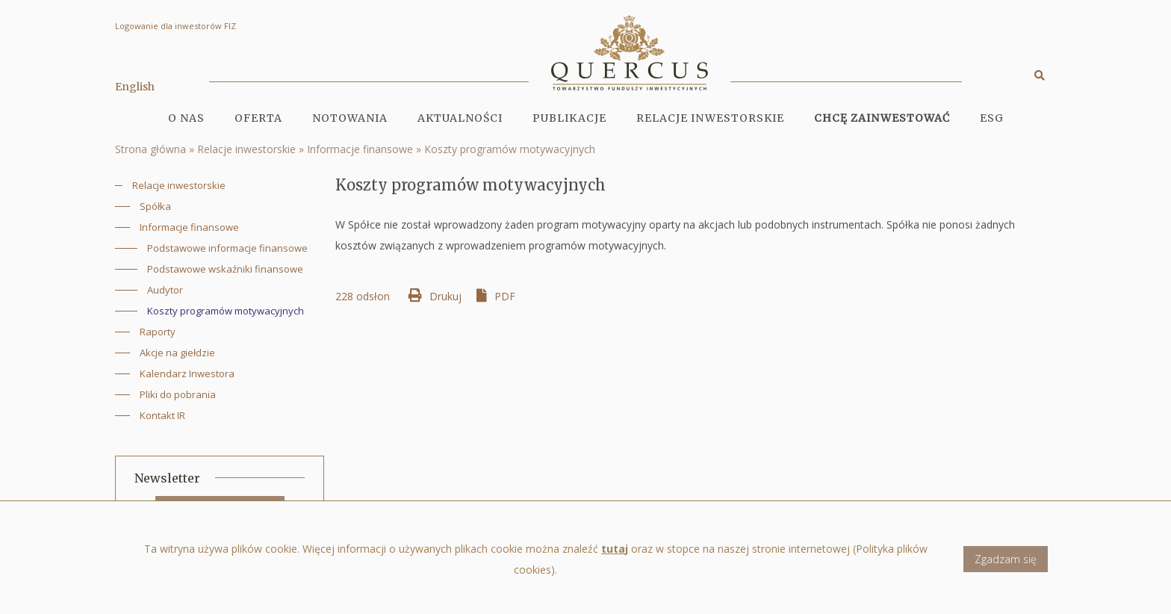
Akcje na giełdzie (177, 352)
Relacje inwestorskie (246, 149)
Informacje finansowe (360, 149)
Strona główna (150, 149)
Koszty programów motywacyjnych (509, 149)
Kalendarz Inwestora (187, 373)
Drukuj (445, 296)
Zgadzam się (1006, 566)
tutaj (614, 555)
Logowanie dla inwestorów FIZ (175, 25)
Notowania (350, 118)
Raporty (158, 331)
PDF (504, 296)
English (135, 86)
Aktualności (460, 118)
